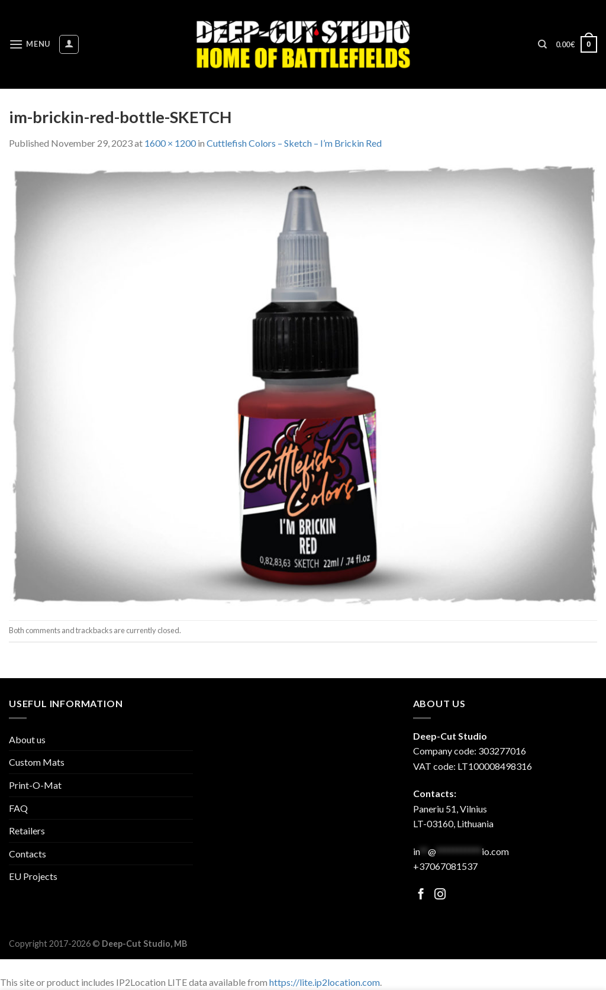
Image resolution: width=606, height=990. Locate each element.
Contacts (27, 853)
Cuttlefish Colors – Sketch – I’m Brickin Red (294, 143)
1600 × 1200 (170, 143)
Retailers (27, 830)
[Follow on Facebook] (421, 895)
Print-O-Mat (35, 785)
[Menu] (29, 44)
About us (27, 739)
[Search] (542, 44)
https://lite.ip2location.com (324, 982)
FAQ (18, 808)
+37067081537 (445, 866)
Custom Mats (37, 762)
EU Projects (33, 876)
